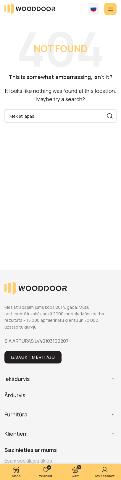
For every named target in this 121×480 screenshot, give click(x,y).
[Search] (60, 116)
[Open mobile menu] (110, 9)
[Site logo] (29, 8)
